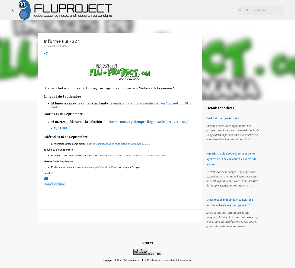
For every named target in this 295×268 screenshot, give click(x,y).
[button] (46, 53)
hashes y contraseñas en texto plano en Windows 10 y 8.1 (118, 143)
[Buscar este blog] (264, 10)
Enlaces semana (55, 184)
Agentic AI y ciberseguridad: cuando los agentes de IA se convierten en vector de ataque (231, 159)
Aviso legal (185, 260)
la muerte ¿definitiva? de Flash (100, 167)
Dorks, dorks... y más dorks (222, 118)
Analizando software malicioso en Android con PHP (138, 155)
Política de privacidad (161, 260)
